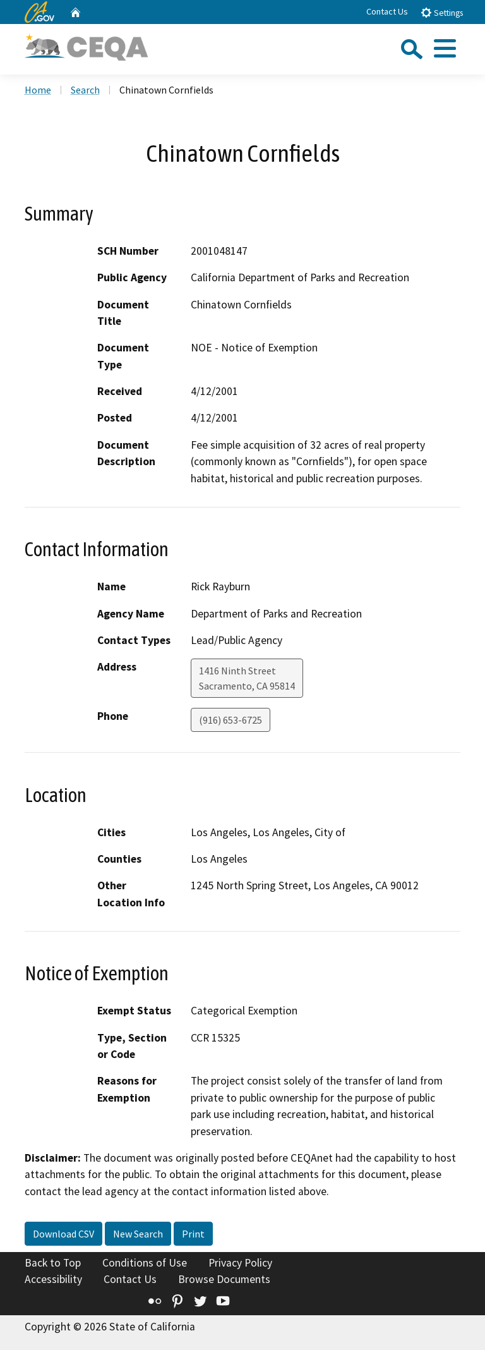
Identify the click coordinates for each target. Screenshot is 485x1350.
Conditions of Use (144, 1263)
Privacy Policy (240, 1263)
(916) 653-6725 (230, 720)
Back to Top (53, 1263)
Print (193, 1233)
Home (38, 89)
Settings (442, 12)
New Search (138, 1233)
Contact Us (387, 11)
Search (85, 89)
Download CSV (63, 1233)
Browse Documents (224, 1279)
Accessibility (53, 1279)
